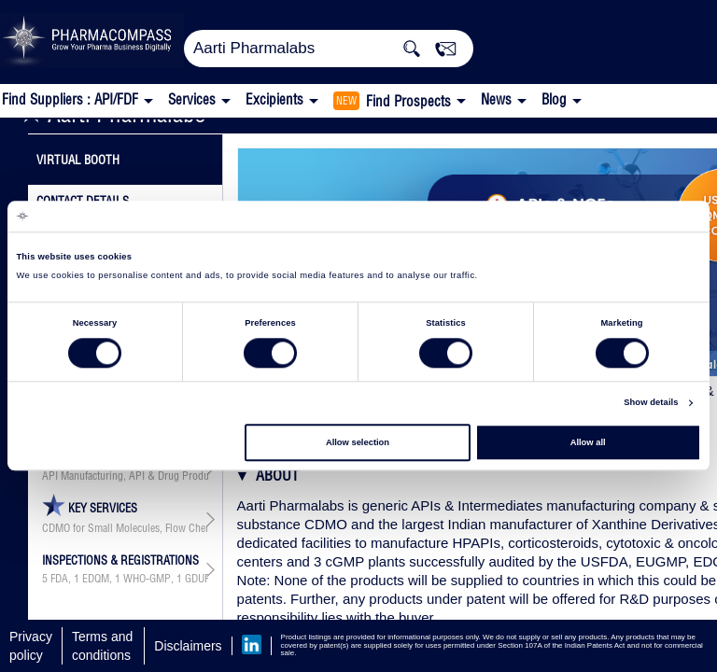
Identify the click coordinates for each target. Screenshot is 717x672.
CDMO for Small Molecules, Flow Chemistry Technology (125, 528)
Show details (651, 403)
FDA (59, 578)
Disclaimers (187, 645)
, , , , (125, 578)
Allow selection (357, 442)
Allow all (588, 442)
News (496, 99)
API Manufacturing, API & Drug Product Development (125, 476)
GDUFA (200, 578)
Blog (554, 99)
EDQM (95, 578)
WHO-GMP (147, 578)
